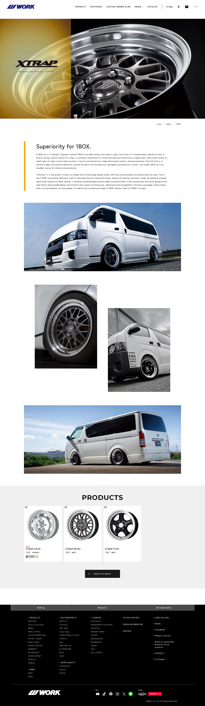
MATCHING (32, 621)
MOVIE (158, 623)
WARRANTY (32, 649)
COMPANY (97, 617)
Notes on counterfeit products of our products (164, 644)
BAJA (61, 652)
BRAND (168, 124)
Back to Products (99, 573)
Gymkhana (63, 624)
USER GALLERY (162, 617)
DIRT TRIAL (63, 628)
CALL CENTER (96, 652)
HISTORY (94, 635)
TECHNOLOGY (64, 666)
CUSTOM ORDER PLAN (37, 635)
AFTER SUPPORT (34, 656)
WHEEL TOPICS (34, 631)
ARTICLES (63, 621)
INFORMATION (33, 652)
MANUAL (31, 663)
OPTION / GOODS (35, 638)
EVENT (30, 676)
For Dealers (160, 659)
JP (167, 7)
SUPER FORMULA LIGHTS (69, 635)
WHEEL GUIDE (33, 642)
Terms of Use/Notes (36, 624)
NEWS (32, 669)
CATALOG (32, 659)
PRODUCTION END (35, 645)
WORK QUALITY (68, 662)
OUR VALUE (95, 628)
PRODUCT (102, 607)
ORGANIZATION (97, 638)
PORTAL (41, 607)
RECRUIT (128, 631)
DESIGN (62, 673)
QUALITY (62, 669)
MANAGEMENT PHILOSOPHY (102, 624)
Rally (61, 642)
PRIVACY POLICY (163, 635)
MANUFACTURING (98, 631)
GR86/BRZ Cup (65, 645)
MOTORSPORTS (164, 607)
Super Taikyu (64, 631)
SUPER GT (63, 638)
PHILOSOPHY (96, 621)
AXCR (61, 656)
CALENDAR (160, 629)
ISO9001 (94, 645)
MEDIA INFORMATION (133, 624)
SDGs (93, 649)
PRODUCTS (35, 617)
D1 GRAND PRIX (65, 649)
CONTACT (159, 653)
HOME (159, 124)
